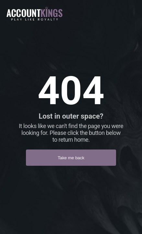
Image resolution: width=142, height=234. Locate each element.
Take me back (71, 157)
